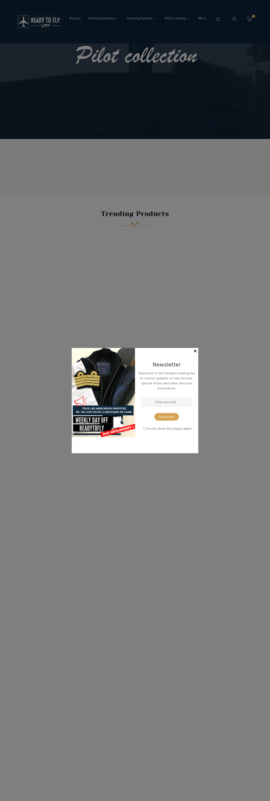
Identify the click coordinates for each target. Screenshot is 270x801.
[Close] (195, 351)
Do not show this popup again (169, 428)
